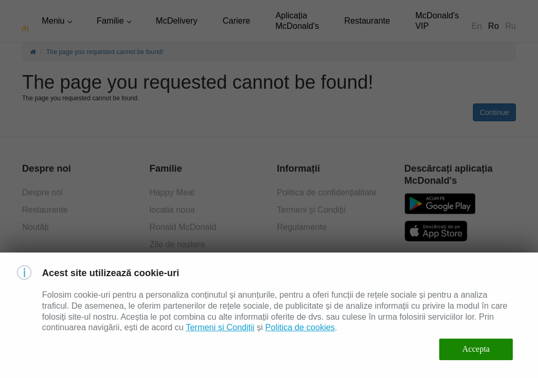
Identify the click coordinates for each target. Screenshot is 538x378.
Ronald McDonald (183, 227)
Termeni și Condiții (311, 209)
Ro (493, 26)
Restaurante (367, 20)
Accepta (476, 348)
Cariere (236, 20)
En (477, 26)
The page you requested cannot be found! (104, 52)
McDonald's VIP (437, 20)
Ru (510, 26)
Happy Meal (172, 192)
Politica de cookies (300, 327)
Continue (494, 112)
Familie (110, 20)
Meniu (53, 20)
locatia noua (172, 209)
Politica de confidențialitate (326, 192)
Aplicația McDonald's (297, 20)
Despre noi (42, 192)
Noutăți (35, 227)
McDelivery (177, 20)
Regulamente (302, 227)
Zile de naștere (177, 244)
